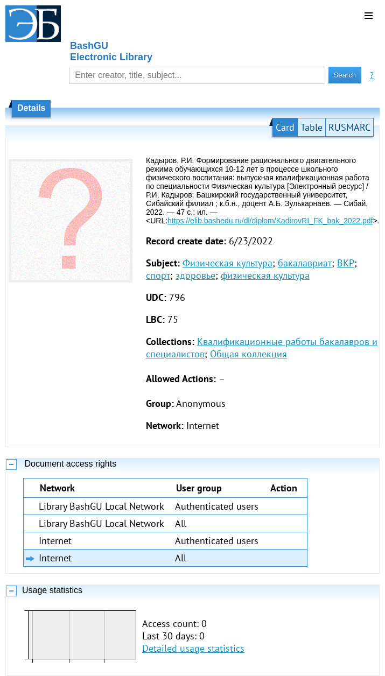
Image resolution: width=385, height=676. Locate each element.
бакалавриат (305, 263)
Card (285, 127)
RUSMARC (349, 127)
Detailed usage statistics (193, 648)
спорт (158, 275)
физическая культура (265, 275)
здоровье (195, 275)
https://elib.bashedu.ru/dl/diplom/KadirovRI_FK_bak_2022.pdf (270, 220)
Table (311, 127)
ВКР (345, 263)
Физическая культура (227, 263)
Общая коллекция (248, 354)
